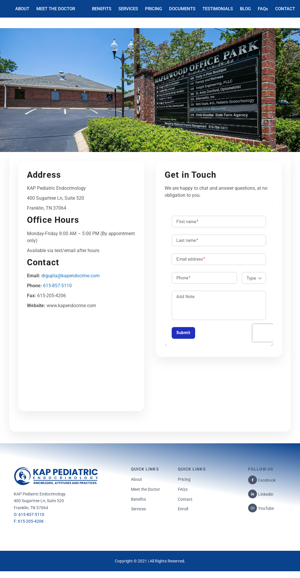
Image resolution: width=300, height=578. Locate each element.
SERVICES (128, 8)
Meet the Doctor (145, 489)
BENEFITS (101, 8)
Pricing (184, 479)
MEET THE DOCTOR (55, 8)
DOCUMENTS (182, 8)
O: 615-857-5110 (29, 514)
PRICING (153, 8)
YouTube (266, 508)
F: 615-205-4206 (29, 521)
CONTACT (285, 8)
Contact (185, 499)
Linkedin (265, 494)
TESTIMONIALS (217, 8)
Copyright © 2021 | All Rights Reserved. (150, 561)
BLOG (245, 8)
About (136, 479)
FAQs (263, 8)
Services (138, 509)
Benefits (138, 499)
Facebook (266, 480)
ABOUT (22, 8)
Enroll (183, 509)
